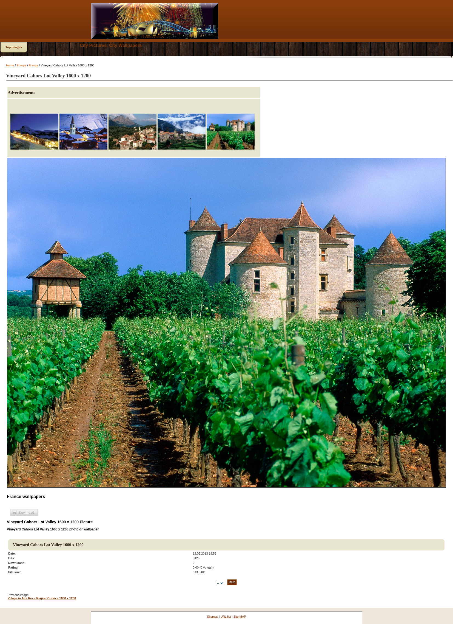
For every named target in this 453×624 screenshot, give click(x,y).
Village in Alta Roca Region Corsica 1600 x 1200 (42, 598)
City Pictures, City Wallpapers (111, 45)
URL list (226, 616)
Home (10, 65)
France (33, 65)
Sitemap (212, 616)
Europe (21, 65)
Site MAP (239, 616)
